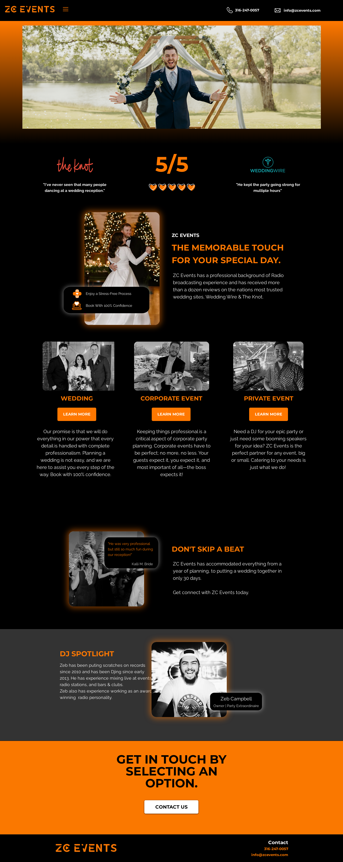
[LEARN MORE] (76, 414)
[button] (65, 9)
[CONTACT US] (171, 807)
